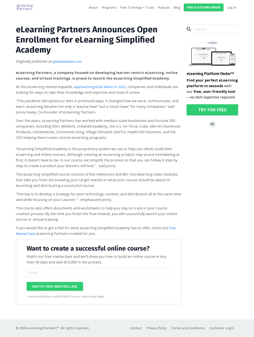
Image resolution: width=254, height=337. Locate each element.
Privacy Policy (156, 328)
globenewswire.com (68, 61)
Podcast (164, 7)
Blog (176, 7)
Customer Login (221, 328)
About (93, 7)
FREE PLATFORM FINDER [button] (203, 7)
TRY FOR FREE (212, 110)
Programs (108, 7)
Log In (231, 7)
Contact (136, 328)
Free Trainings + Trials (137, 7)
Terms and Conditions (188, 328)
